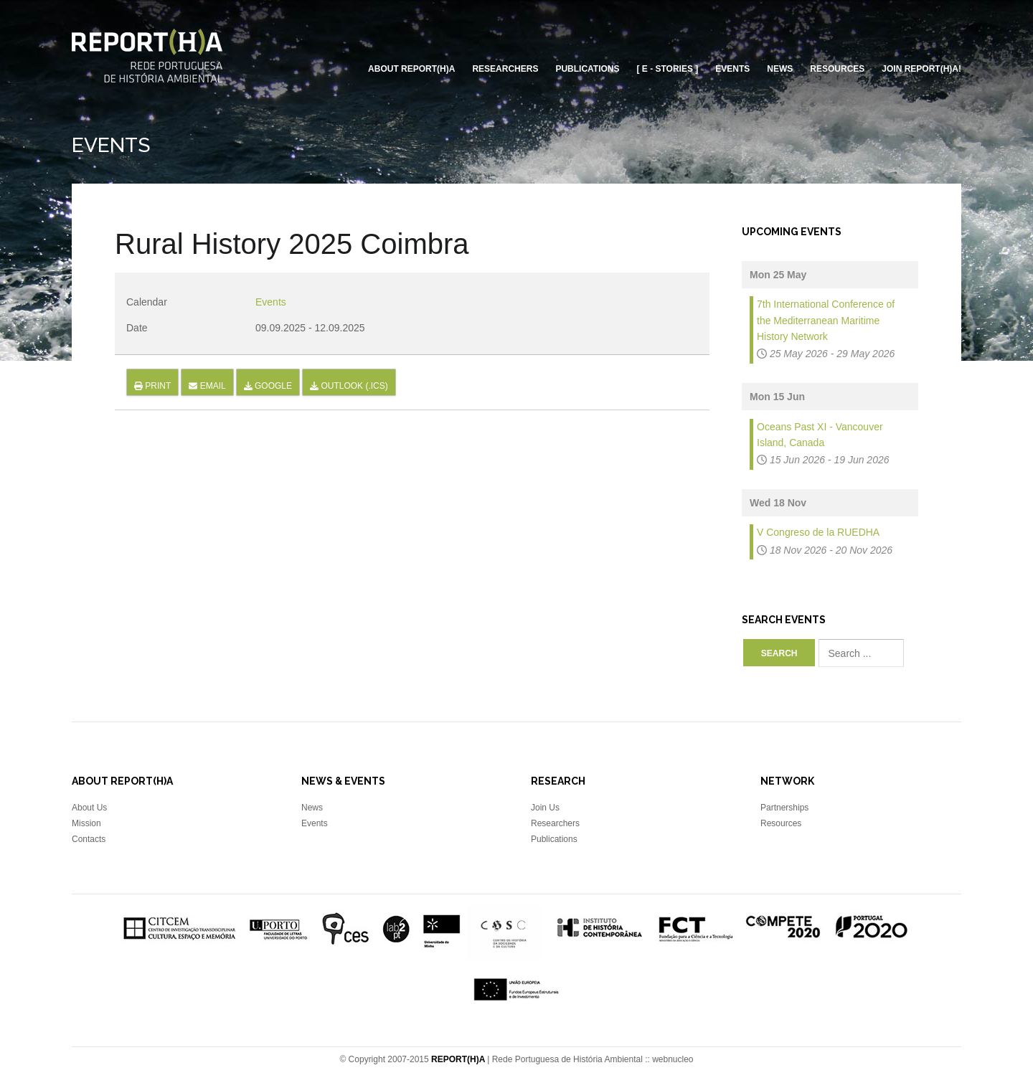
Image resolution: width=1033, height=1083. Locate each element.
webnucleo (672, 1059)
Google (268, 386)
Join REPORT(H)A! (921, 69)
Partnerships (784, 808)
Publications (587, 69)
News (780, 69)
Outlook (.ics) (349, 386)
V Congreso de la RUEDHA (818, 532)
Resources (837, 69)
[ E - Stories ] (668, 69)
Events (732, 69)
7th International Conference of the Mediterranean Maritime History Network (826, 320)
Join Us (545, 808)
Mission (86, 823)
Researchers (505, 69)
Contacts (88, 839)
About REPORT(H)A (411, 69)
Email (207, 386)
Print (152, 386)
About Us (89, 808)
